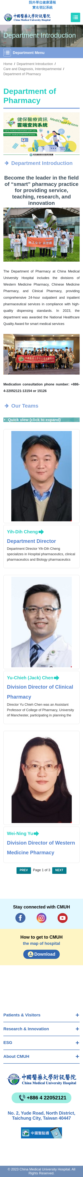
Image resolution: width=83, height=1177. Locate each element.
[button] (38, 151)
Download (44, 954)
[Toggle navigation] (75, 17)
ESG (7, 1042)
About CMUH (16, 1056)
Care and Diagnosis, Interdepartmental (32, 69)
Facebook (20, 918)
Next (59, 870)
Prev (24, 870)
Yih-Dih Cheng (22, 531)
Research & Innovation (26, 1029)
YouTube (62, 918)
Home (7, 64)
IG (42, 918)
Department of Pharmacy (22, 74)
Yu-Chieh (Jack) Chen (30, 677)
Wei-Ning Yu (20, 833)
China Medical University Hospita (41, 1079)
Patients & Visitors (21, 1015)
